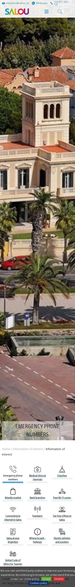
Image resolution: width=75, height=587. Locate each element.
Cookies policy (38, 583)
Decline (58, 579)
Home (6, 449)
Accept (46, 579)
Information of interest (28, 449)
